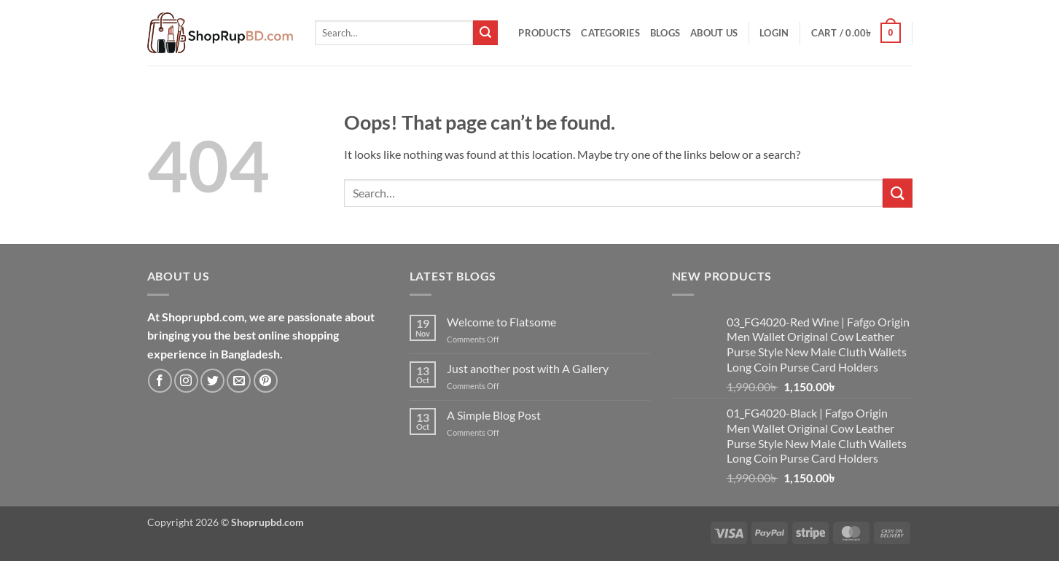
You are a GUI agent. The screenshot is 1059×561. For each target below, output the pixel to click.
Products (544, 33)
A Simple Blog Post (494, 415)
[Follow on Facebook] (160, 381)
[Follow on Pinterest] (266, 381)
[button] (774, 32)
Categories (610, 33)
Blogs (665, 33)
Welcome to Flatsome (501, 322)
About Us (714, 33)
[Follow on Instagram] (186, 381)
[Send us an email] (239, 381)
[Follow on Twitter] (212, 381)
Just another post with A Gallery (528, 368)
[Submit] (485, 32)
